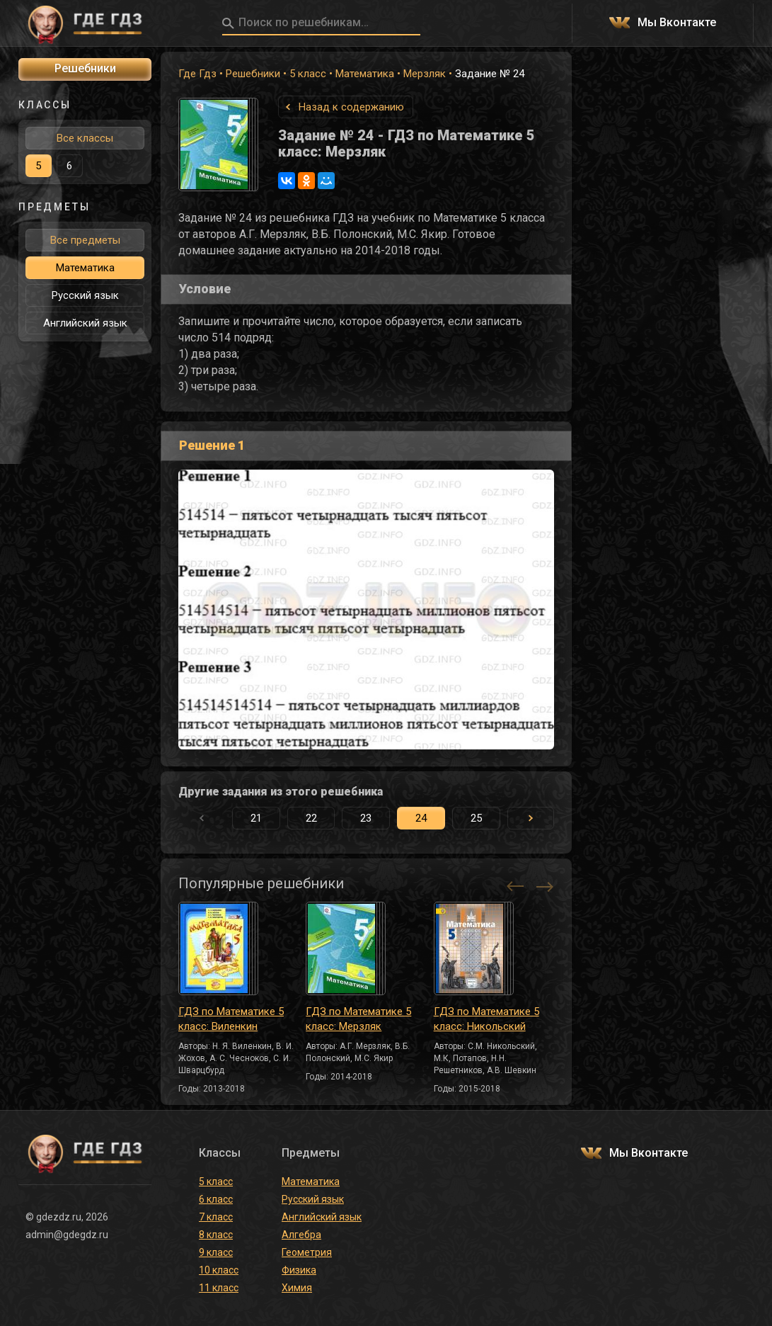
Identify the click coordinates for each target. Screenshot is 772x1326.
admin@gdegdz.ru (66, 1234)
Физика (299, 1270)
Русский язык (85, 295)
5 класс (307, 73)
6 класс (216, 1199)
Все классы (85, 138)
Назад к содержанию (351, 107)
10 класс (218, 1270)
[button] (530, 818)
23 (365, 818)
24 (421, 818)
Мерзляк (424, 73)
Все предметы (85, 240)
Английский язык (85, 323)
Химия (297, 1287)
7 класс (216, 1217)
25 (476, 818)
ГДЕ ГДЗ (84, 23)
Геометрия (307, 1252)
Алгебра (301, 1234)
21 (256, 818)
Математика (364, 73)
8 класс (216, 1234)
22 (311, 818)
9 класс (216, 1252)
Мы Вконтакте (677, 23)
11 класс (218, 1287)
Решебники (253, 73)
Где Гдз (197, 73)
